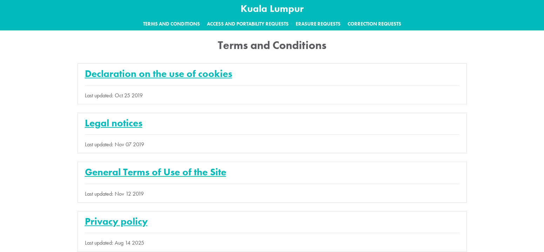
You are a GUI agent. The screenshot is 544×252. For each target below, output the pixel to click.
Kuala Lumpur (272, 8)
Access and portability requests (248, 24)
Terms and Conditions (171, 24)
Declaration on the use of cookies (158, 74)
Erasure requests (318, 24)
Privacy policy (116, 221)
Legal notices (113, 123)
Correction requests (374, 24)
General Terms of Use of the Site (155, 172)
